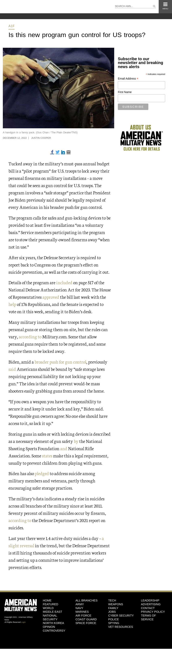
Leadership (150, 600)
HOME (47, 600)
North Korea (53, 623)
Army (79, 604)
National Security (50, 617)
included (64, 282)
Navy (79, 608)
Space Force (85, 623)
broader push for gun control (60, 362)
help (12, 304)
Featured (50, 604)
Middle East (52, 611)
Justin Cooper (41, 138)
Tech (112, 600)
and (63, 448)
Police (113, 619)
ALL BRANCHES (86, 600)
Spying (113, 623)
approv (48, 297)
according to (30, 336)
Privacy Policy (153, 611)
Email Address (128, 79)
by (76, 441)
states (47, 455)
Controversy (54, 630)
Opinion (49, 626)
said (12, 369)
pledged (42, 473)
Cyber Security (121, 615)
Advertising (150, 604)
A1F (11, 26)
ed (57, 297)
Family (113, 608)
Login (23, 622)
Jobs (112, 611)
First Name (125, 92)
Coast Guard (86, 619)
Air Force (83, 615)
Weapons (115, 604)
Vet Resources (120, 626)
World (48, 608)
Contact (148, 608)
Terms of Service (148, 617)
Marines (82, 611)
